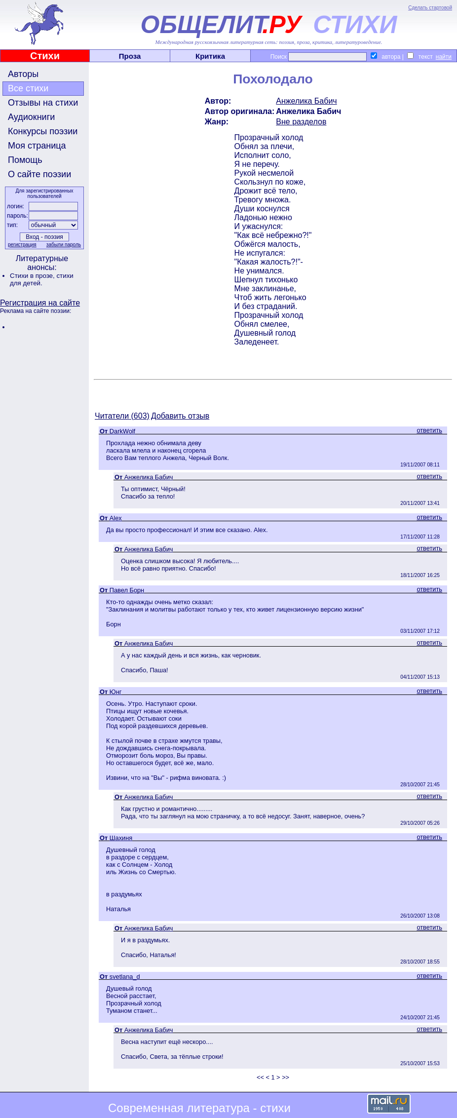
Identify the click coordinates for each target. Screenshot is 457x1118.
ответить (429, 430)
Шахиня (121, 838)
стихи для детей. (42, 279)
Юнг (116, 691)
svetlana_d (125, 976)
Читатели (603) (122, 416)
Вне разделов (301, 121)
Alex (116, 518)
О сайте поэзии (39, 174)
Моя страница (37, 146)
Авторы (23, 74)
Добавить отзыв (180, 416)
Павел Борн (127, 590)
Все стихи (28, 88)
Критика (210, 56)
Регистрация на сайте (40, 303)
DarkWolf (122, 431)
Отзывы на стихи (43, 103)
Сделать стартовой (430, 7)
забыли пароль (63, 244)
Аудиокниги (31, 117)
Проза (130, 56)
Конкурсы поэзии (42, 131)
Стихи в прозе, (33, 275)
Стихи (45, 55)
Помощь (25, 160)
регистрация (22, 244)
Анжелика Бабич (306, 101)
